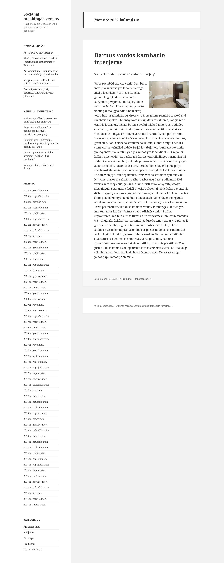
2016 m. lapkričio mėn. (36, 407)
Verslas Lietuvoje (33, 549)
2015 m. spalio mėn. (34, 453)
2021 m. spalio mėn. (34, 253)
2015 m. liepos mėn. (34, 470)
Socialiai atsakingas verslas (41, 16)
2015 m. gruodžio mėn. (36, 441)
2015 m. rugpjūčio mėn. (36, 464)
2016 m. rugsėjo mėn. (35, 413)
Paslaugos (29, 538)
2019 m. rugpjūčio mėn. (36, 316)
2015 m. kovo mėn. (34, 493)
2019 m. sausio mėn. (34, 327)
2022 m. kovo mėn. (34, 236)
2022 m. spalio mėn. (34, 213)
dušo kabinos (164, 170)
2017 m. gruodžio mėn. (36, 350)
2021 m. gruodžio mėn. (36, 247)
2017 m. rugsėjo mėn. (35, 361)
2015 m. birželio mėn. (35, 476)
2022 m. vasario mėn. (35, 241)
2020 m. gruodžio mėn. (36, 293)
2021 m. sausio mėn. (34, 287)
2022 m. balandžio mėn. (36, 230)
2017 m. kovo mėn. (34, 390)
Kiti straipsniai (32, 526)
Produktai (29, 543)
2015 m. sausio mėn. (34, 504)
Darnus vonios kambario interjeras (129, 58)
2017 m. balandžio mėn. (36, 384)
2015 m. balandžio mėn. (36, 487)
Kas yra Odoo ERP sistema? (38, 52)
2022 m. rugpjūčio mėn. (36, 219)
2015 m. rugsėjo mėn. (35, 458)
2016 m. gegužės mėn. (36, 424)
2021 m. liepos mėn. (34, 270)
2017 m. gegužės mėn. (36, 379)
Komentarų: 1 (144, 278)
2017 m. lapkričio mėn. (36, 356)
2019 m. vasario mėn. (35, 321)
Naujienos (29, 532)
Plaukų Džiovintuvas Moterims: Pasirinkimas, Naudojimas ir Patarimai (41, 62)
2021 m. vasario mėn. (35, 281)
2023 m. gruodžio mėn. (36, 190)
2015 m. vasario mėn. (35, 498)
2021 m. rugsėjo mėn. (35, 259)
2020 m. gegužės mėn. (36, 299)
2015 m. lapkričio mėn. (36, 447)
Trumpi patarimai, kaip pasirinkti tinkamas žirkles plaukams (38, 93)
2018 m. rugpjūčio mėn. (36, 339)
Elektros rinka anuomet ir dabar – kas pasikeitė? (38, 156)
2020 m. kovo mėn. (34, 304)
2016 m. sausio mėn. (34, 436)
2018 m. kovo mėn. (34, 344)
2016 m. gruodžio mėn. (36, 401)
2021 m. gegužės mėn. (36, 276)
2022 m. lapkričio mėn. (36, 207)
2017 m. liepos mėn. (34, 373)
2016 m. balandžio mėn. (36, 430)
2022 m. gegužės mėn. (36, 224)
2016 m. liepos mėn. (34, 419)
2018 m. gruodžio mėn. (36, 333)
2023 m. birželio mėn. (35, 201)
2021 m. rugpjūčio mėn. (36, 264)
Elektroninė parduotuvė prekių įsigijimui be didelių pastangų (41, 143)
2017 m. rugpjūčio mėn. (36, 367)
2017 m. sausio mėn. (34, 396)
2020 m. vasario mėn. (35, 310)
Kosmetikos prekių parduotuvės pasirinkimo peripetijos (37, 131)
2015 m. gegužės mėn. (36, 481)
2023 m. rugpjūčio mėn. (36, 196)
